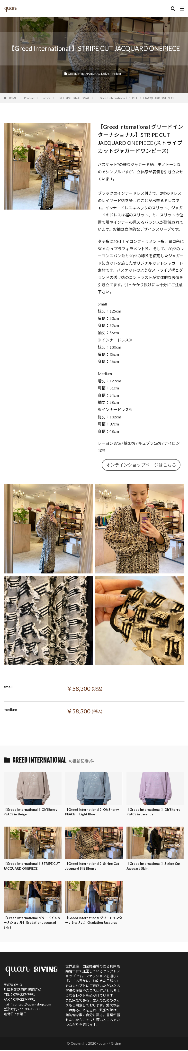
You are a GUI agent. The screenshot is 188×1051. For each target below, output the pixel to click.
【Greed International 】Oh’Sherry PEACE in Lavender (154, 812)
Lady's (105, 73)
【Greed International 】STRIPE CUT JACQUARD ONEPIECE (136, 98)
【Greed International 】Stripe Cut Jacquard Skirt (154, 867)
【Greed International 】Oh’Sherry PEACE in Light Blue (93, 812)
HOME (12, 98)
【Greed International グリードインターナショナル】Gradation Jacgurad (93, 925)
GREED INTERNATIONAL (84, 73)
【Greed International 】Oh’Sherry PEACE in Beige (32, 812)
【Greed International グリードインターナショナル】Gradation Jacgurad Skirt (32, 925)
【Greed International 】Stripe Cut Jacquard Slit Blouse (93, 867)
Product (116, 73)
